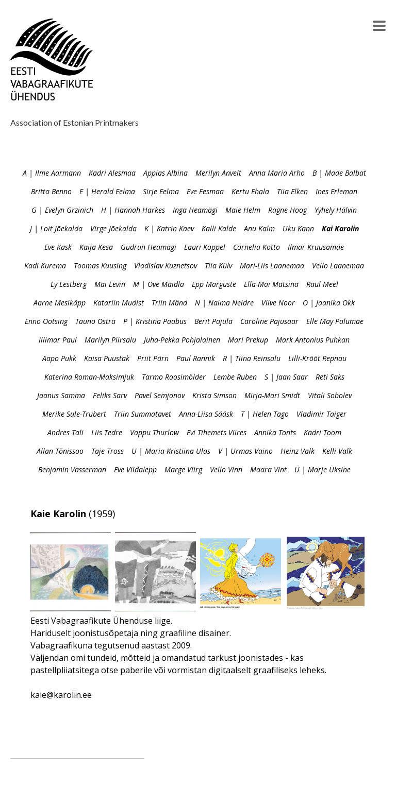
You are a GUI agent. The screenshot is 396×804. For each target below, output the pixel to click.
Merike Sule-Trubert (74, 414)
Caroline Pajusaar (269, 321)
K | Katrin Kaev (169, 228)
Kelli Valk (337, 451)
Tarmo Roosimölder (174, 377)
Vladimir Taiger (321, 414)
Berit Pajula (213, 321)
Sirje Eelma (161, 191)
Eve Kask (58, 247)
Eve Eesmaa (205, 191)
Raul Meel (322, 284)
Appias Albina (165, 173)
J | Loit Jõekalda (56, 228)
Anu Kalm (259, 228)
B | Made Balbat (339, 173)
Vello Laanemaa (338, 265)
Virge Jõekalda (113, 228)
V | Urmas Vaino (245, 451)
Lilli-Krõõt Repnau (317, 358)
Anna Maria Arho (277, 173)
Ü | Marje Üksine (322, 469)
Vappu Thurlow (154, 432)
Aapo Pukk (59, 358)
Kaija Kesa (96, 247)
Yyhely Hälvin (336, 210)
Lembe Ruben (235, 377)
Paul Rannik (195, 358)
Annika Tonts (275, 432)
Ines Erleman (336, 191)
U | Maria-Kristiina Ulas (170, 451)
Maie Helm (242, 210)
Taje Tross (107, 451)
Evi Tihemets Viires (216, 432)
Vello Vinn (226, 469)
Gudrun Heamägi (148, 247)
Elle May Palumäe (335, 321)
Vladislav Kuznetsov (165, 265)
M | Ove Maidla (158, 284)
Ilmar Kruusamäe (316, 247)
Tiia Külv (218, 265)
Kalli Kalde (219, 228)
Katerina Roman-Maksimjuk (89, 377)
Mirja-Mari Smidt (272, 395)
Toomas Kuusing (100, 265)
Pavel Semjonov (160, 395)
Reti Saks (330, 377)
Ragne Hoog (287, 210)
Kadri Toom (322, 432)
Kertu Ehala (250, 191)
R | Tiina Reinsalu (251, 358)
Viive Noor (278, 302)
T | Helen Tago (265, 414)
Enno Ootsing (46, 321)
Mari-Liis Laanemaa (272, 265)
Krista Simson (214, 395)
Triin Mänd (169, 302)
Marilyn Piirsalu (110, 340)
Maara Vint (268, 469)
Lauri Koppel (204, 247)
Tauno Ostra (95, 321)
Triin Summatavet (142, 414)
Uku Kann (298, 228)
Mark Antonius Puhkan (313, 340)
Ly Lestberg (69, 284)
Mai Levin (109, 284)
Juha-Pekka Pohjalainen (182, 340)
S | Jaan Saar (286, 377)
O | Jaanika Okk (329, 302)
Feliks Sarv (110, 395)
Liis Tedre (106, 432)
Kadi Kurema (45, 265)
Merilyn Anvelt (218, 173)
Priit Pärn (153, 358)
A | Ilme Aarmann (52, 173)
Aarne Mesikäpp (60, 302)
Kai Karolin (340, 228)
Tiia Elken (292, 191)
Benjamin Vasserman (72, 469)
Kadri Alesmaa (112, 173)
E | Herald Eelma (107, 191)
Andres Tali (65, 432)
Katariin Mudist (118, 302)
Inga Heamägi (195, 210)
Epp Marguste (214, 284)
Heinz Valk (297, 451)
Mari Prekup (248, 340)
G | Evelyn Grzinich (62, 210)
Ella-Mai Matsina (271, 284)
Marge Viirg (183, 469)
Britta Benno (51, 191)
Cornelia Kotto (256, 247)
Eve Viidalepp (135, 469)
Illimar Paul (58, 340)
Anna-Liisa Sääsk (206, 414)
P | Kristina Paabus (155, 321)
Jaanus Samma (61, 395)
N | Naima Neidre (224, 302)
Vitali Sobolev (330, 395)
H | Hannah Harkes (133, 210)
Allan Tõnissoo (60, 451)
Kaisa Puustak (106, 358)
